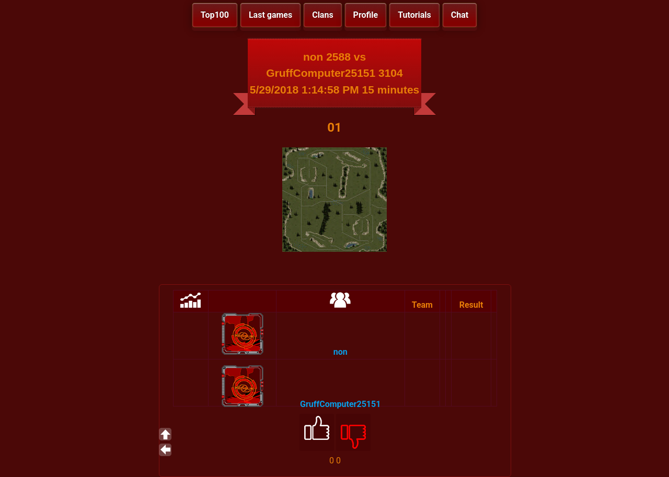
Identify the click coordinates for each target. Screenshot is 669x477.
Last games (270, 15)
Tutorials (414, 15)
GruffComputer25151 (340, 404)
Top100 (215, 15)
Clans (322, 15)
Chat (459, 15)
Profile (365, 15)
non (340, 352)
